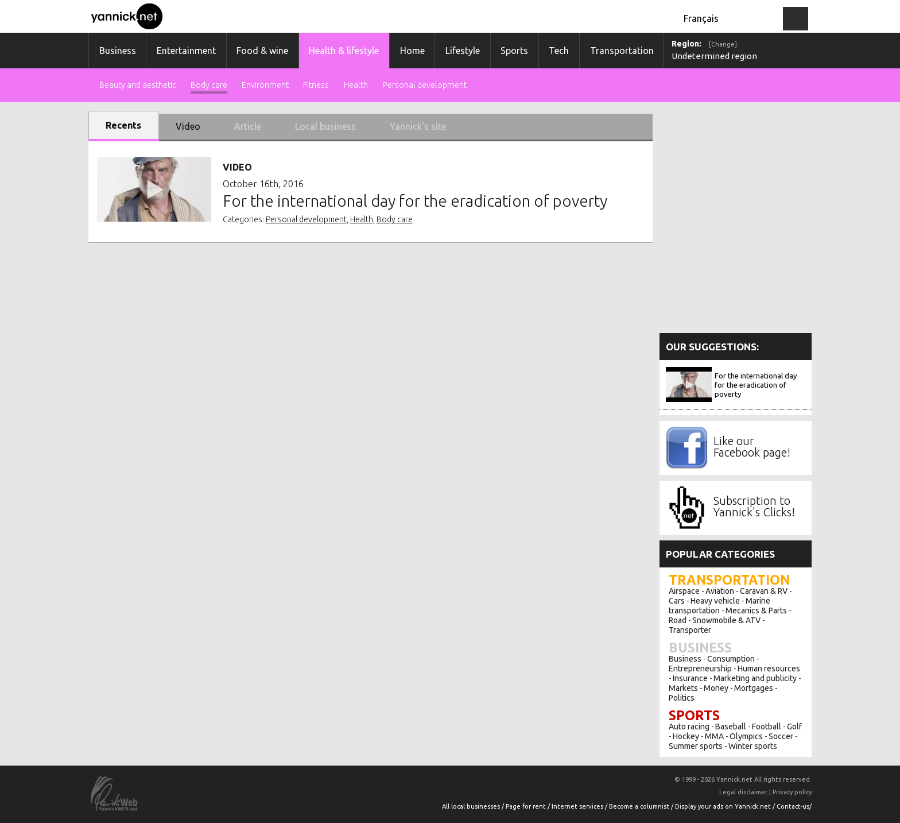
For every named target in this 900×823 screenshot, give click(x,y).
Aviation (719, 591)
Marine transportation (719, 605)
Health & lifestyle (344, 50)
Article (247, 126)
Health (356, 85)
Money (716, 688)
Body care (209, 85)
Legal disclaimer (743, 792)
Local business (325, 126)
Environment (265, 85)
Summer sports (696, 746)
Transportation (622, 50)
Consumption (731, 658)
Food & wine (262, 50)
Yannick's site (418, 126)
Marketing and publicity (755, 678)
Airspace (684, 591)
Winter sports (752, 746)
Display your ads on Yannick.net (724, 806)
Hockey (686, 736)
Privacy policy (792, 792)
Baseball (730, 726)
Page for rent (527, 806)
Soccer (781, 736)
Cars (677, 600)
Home (412, 50)
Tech (559, 50)
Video (188, 126)
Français (701, 18)
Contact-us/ (794, 806)
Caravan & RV (764, 591)
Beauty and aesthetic (137, 85)
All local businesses (472, 806)
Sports (514, 50)
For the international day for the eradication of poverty (756, 385)
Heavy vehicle (715, 600)
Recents (123, 125)
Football (766, 726)
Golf (794, 726)
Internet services (578, 806)
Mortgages (753, 688)
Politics (682, 697)
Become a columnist (640, 806)
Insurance (690, 678)
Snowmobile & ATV (726, 620)
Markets (683, 688)
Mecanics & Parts (756, 610)
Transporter (690, 630)
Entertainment (186, 50)
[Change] (723, 44)
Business (117, 50)
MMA (714, 736)
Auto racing (689, 726)
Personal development (424, 85)
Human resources (769, 668)
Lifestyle (462, 50)
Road (677, 620)
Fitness (316, 85)
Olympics (746, 736)
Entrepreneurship (700, 668)
